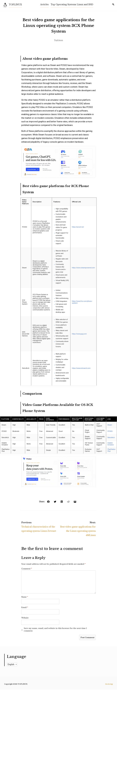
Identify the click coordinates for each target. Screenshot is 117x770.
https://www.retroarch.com (81, 371)
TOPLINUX (15, 4)
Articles (44, 4)
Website (24, 623)
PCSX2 (110, 434)
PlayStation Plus (111, 453)
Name (23, 602)
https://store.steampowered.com (83, 270)
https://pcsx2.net (78, 230)
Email (23, 613)
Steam (109, 428)
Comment (25, 574)
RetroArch (111, 440)
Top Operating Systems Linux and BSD (72, 4)
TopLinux (58, 42)
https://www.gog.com (79, 337)
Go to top (109, 688)
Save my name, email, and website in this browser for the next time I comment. (59, 633)
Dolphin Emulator (110, 447)
